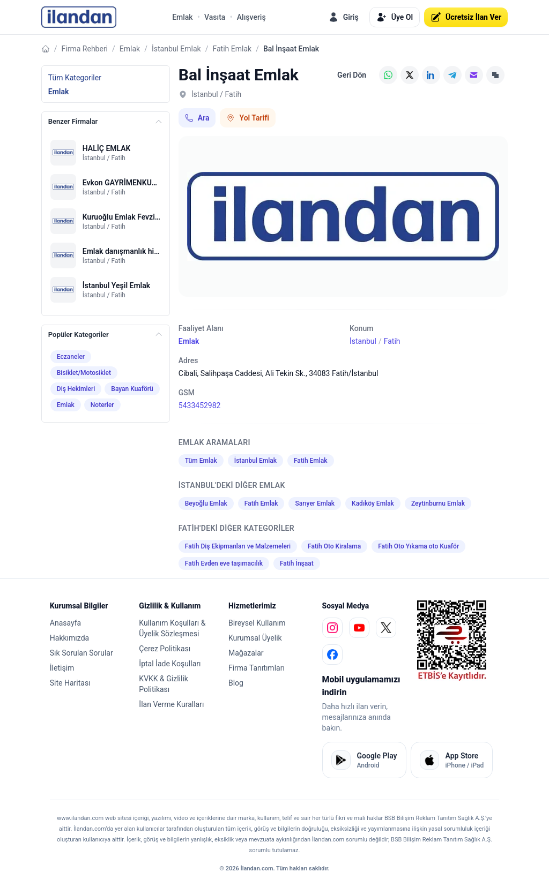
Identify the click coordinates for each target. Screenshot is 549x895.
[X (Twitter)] (409, 75)
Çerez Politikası (164, 648)
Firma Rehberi (85, 48)
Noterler (102, 405)
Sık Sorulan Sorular (81, 653)
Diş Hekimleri (76, 389)
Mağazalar (246, 653)
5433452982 (200, 405)
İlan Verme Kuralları (171, 704)
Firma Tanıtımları (256, 668)
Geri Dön (351, 75)
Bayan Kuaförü (132, 389)
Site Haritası (70, 683)
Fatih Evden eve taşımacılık (224, 563)
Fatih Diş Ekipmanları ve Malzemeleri (238, 546)
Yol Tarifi (247, 118)
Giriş (343, 17)
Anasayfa (65, 623)
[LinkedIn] (431, 75)
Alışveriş (251, 17)
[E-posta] (474, 75)
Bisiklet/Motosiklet (84, 373)
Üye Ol (394, 17)
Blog (235, 683)
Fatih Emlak (232, 48)
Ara (197, 118)
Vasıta (214, 17)
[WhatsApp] (388, 75)
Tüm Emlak (201, 460)
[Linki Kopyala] (495, 75)
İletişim (62, 668)
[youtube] (359, 628)
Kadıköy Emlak (373, 503)
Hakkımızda (69, 638)
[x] (386, 628)
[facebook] (332, 654)
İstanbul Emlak (176, 48)
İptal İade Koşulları (170, 663)
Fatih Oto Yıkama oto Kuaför (418, 546)
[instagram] (332, 628)
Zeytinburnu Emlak (438, 503)
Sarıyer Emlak (315, 503)
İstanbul (363, 341)
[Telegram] (452, 75)
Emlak (182, 17)
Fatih (392, 341)
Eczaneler (71, 356)
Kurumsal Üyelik (255, 638)
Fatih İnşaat (297, 563)
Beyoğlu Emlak (206, 503)
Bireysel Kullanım (256, 623)
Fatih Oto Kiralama (334, 546)
